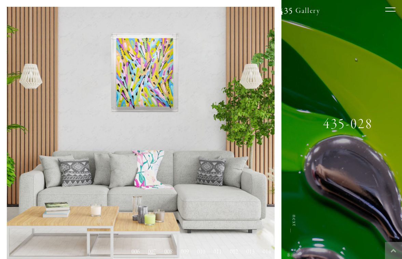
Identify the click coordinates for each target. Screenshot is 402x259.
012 (234, 251)
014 (267, 251)
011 (217, 251)
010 (201, 251)
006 (135, 251)
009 (185, 251)
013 (250, 251)
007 (152, 251)
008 (168, 251)
